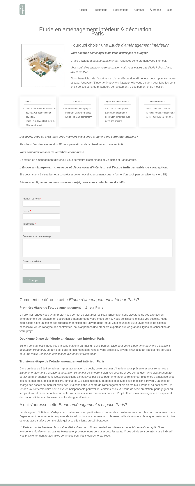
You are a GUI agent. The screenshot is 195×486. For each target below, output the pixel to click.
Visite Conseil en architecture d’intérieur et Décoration (63, 353)
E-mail (27, 211)
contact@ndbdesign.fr (164, 113)
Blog (169, 9)
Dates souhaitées (32, 261)
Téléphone (29, 223)
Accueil (83, 9)
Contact (139, 9)
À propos (155, 9)
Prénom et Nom (32, 198)
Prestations (100, 9)
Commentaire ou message (37, 236)
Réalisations (120, 9)
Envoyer (34, 280)
